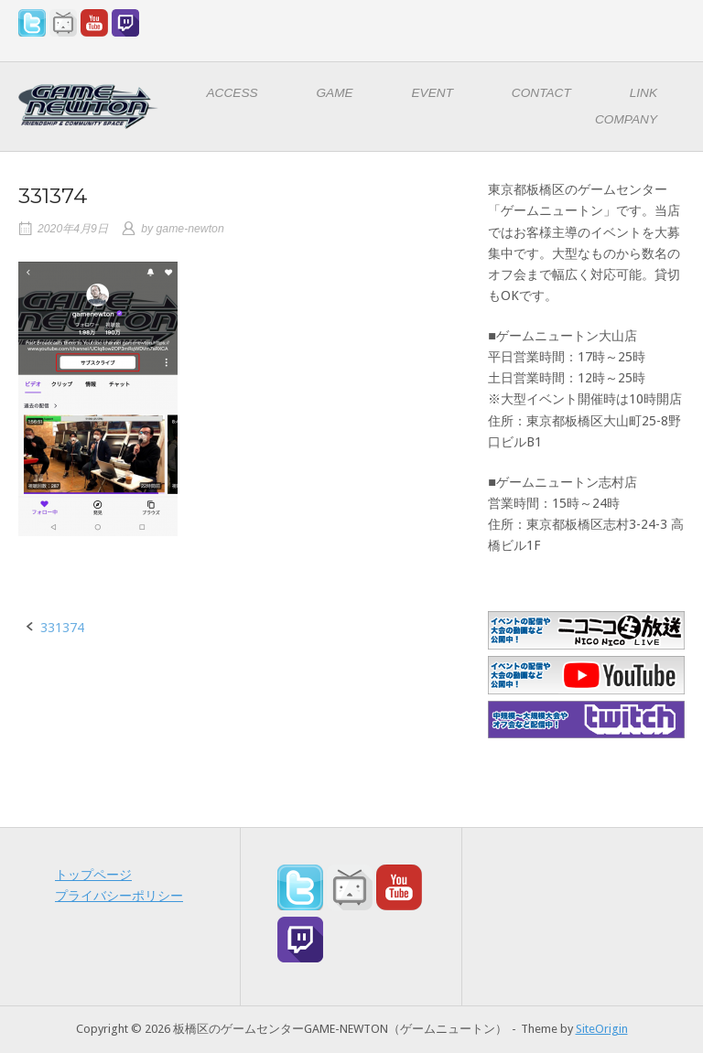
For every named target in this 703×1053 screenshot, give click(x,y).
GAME (334, 93)
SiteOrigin (602, 1029)
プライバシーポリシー (119, 895)
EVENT (433, 93)
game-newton (190, 228)
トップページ (93, 874)
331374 (62, 627)
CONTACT (541, 93)
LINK (643, 93)
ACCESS (232, 93)
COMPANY (626, 119)
